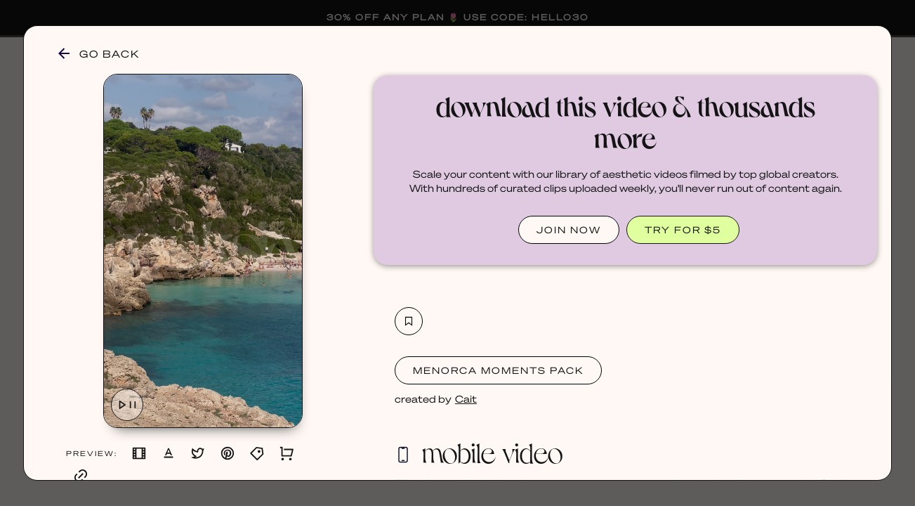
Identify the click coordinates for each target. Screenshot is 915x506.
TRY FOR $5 (683, 229)
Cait (466, 398)
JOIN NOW (569, 229)
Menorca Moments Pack (498, 370)
